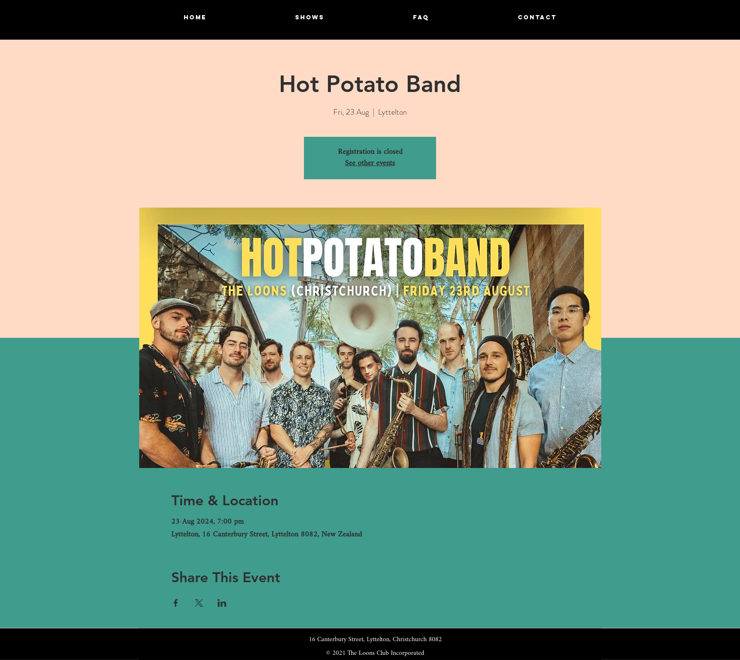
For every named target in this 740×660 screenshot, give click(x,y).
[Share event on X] (198, 603)
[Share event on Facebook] (175, 603)
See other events (370, 163)
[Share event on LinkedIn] (222, 603)
